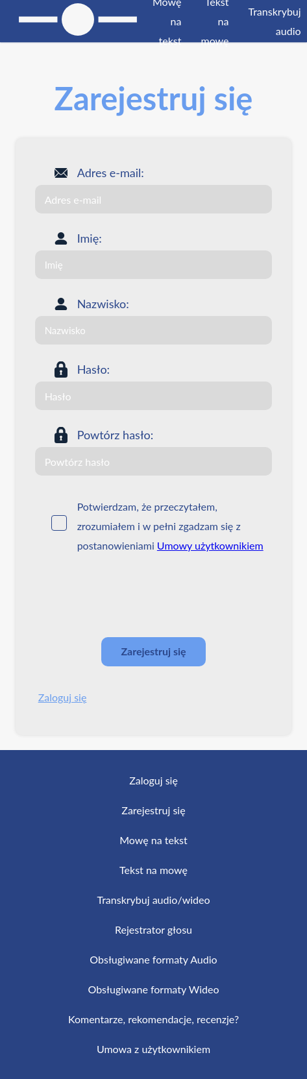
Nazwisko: (103, 304)
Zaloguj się (62, 697)
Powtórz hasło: (115, 435)
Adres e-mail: (110, 172)
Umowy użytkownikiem (210, 545)
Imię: (89, 238)
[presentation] (133, 595)
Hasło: (93, 369)
